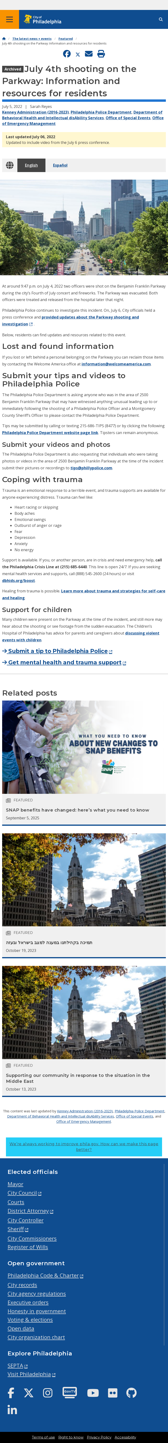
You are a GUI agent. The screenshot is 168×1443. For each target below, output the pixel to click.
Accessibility (125, 1437)
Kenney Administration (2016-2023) (35, 112)
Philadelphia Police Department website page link (50, 432)
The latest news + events (32, 39)
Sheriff (16, 1229)
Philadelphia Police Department (101, 112)
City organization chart (36, 1337)
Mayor (15, 1184)
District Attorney (28, 1210)
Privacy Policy (99, 1437)
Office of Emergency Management (83, 1121)
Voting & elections (30, 1319)
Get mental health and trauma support (62, 662)
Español (60, 165)
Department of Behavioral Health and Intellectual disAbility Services (60, 1116)
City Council (22, 1192)
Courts (16, 1202)
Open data (21, 1328)
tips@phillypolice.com (91, 468)
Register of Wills (28, 1247)
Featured (66, 39)
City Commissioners (32, 1238)
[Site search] (161, 20)
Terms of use (43, 1437)
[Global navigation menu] (9, 19)
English (31, 165)
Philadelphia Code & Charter (43, 1275)
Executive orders (28, 1302)
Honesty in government (37, 1311)
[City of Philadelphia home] (44, 19)
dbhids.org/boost (18, 580)
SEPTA (15, 1365)
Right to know (71, 1437)
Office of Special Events (128, 117)
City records (22, 1284)
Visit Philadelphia (29, 1374)
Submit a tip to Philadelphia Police (55, 651)
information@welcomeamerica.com (116, 364)
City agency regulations (37, 1293)
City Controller (26, 1220)
